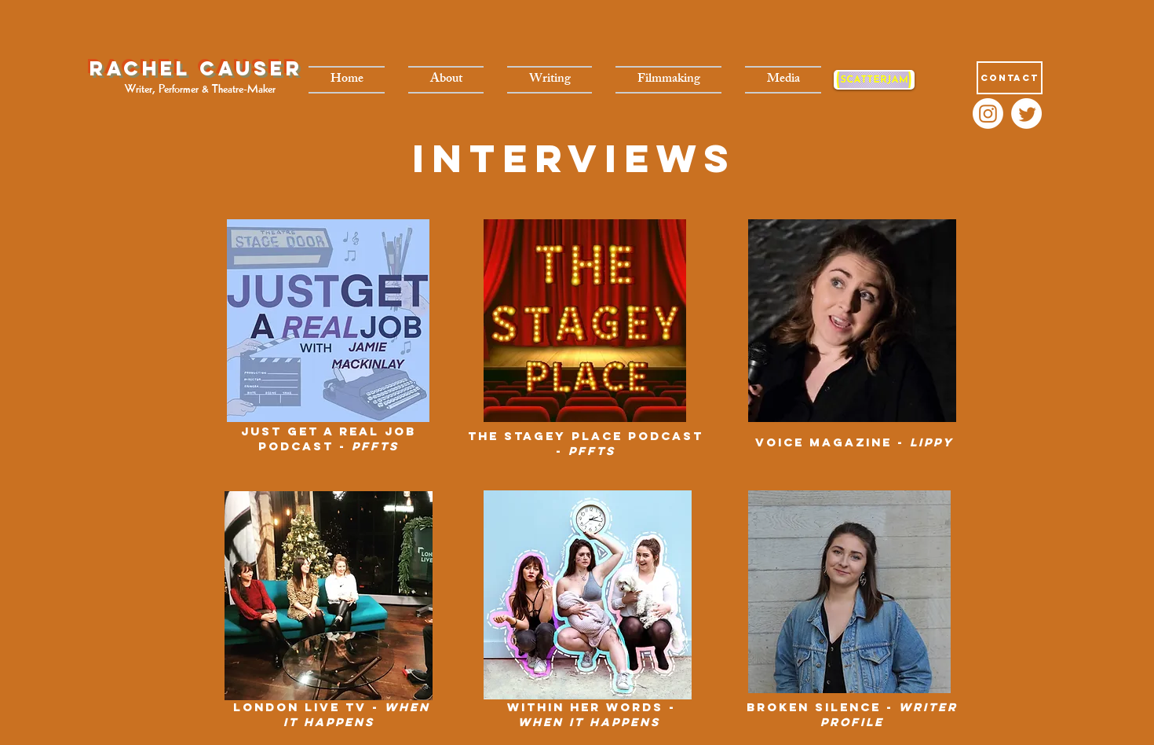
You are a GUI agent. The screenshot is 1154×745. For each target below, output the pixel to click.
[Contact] (1010, 77)
